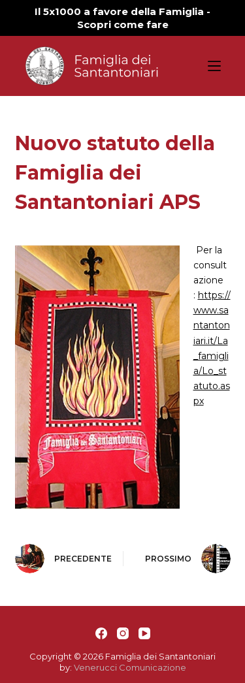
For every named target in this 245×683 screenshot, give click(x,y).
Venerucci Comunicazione (130, 667)
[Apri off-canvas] (214, 65)
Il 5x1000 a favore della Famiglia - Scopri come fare (122, 18)
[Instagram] (123, 633)
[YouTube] (144, 633)
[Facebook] (101, 633)
